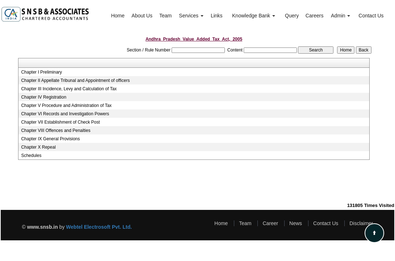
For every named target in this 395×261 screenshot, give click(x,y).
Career (270, 223)
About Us (141, 15)
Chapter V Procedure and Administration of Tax (66, 105)
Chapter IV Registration (43, 97)
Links (217, 15)
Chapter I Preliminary (41, 72)
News (295, 223)
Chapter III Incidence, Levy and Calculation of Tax (69, 88)
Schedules (31, 155)
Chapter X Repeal (38, 147)
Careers (315, 15)
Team (165, 15)
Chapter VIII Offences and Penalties (55, 130)
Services (191, 15)
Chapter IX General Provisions (50, 138)
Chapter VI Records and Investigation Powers (65, 113)
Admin (340, 15)
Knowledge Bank (253, 15)
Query (292, 15)
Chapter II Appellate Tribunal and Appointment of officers (75, 80)
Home (118, 15)
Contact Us (370, 15)
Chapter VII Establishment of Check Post (60, 122)
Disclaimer (361, 223)
